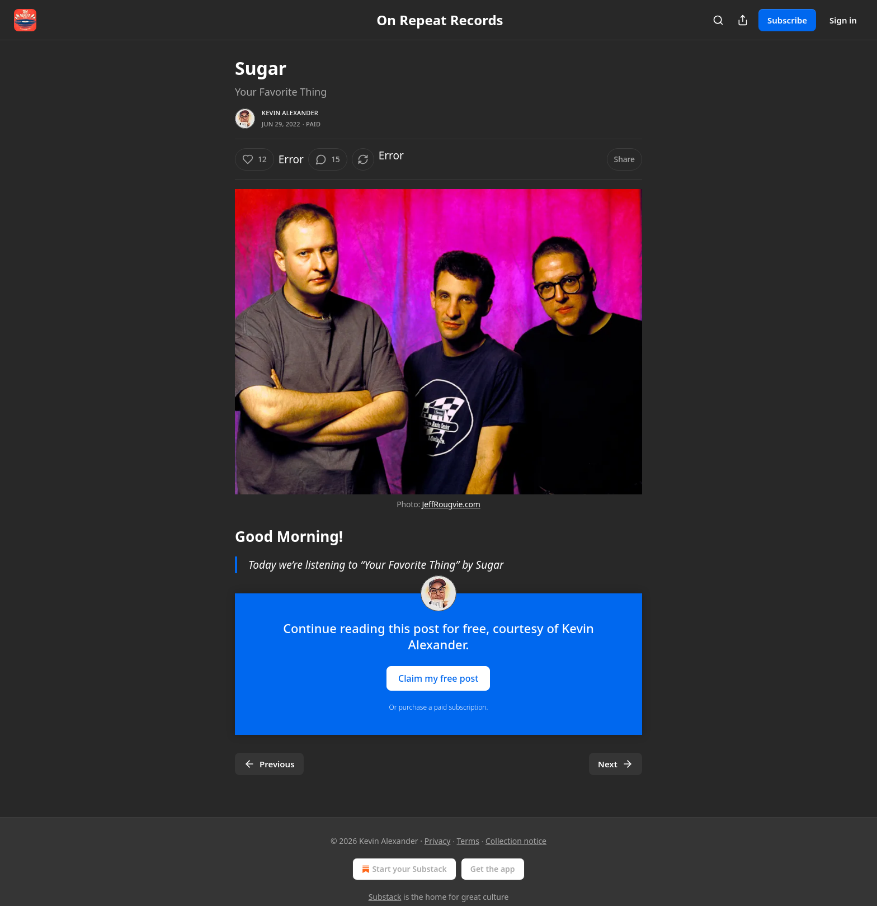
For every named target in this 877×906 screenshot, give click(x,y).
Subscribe (787, 20)
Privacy (438, 841)
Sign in (843, 20)
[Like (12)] (254, 159)
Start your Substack (403, 869)
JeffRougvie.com (451, 504)
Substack (385, 896)
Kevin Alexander (290, 112)
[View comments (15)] (327, 159)
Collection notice (515, 841)
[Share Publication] (743, 20)
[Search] (718, 20)
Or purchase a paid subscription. (438, 707)
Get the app (492, 868)
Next (615, 764)
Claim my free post (438, 678)
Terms (468, 841)
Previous (269, 764)
